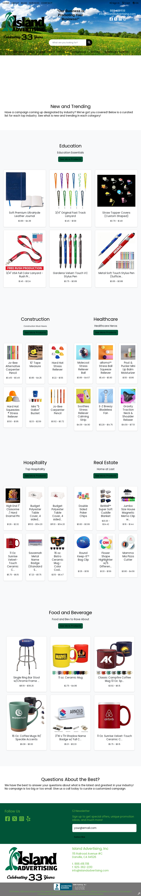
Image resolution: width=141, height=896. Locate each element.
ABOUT (15, 3)
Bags (31, 52)
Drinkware (46, 52)
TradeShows (78, 52)
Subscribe (79, 837)
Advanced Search (116, 52)
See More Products (70, 159)
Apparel (18, 52)
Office (61, 52)
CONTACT (46, 3)
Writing (95, 52)
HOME (6, 3)
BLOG (24, 3)
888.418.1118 (117, 11)
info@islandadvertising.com (117, 14)
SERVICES (34, 3)
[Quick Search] (67, 42)
